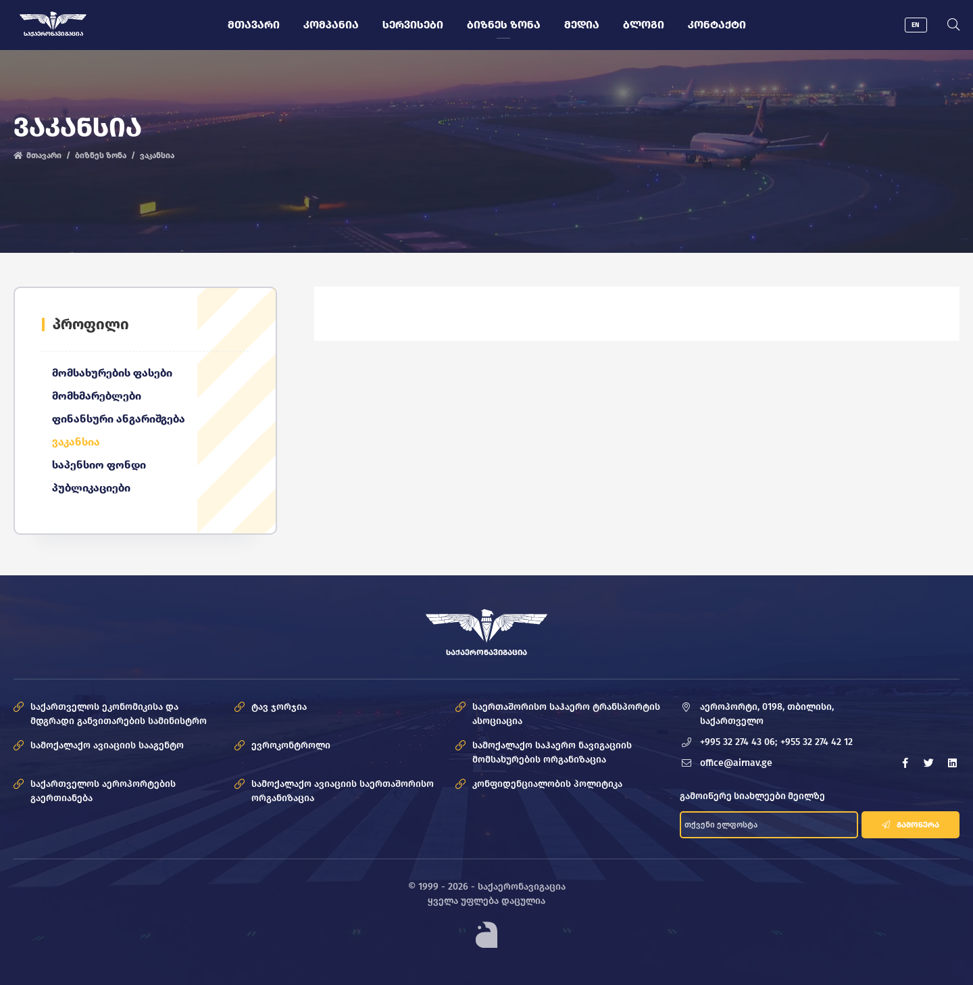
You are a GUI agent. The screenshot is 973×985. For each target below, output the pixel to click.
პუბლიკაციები (91, 488)
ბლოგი (643, 24)
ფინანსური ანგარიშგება (118, 419)
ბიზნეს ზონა (503, 24)
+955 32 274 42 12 (816, 742)
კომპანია (330, 24)
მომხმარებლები (96, 396)
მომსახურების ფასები (112, 373)
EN (916, 25)
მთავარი (253, 24)
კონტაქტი (716, 24)
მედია (581, 24)
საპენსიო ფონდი (99, 465)
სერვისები (412, 24)
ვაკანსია (76, 442)
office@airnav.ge (736, 763)
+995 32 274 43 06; (738, 742)
